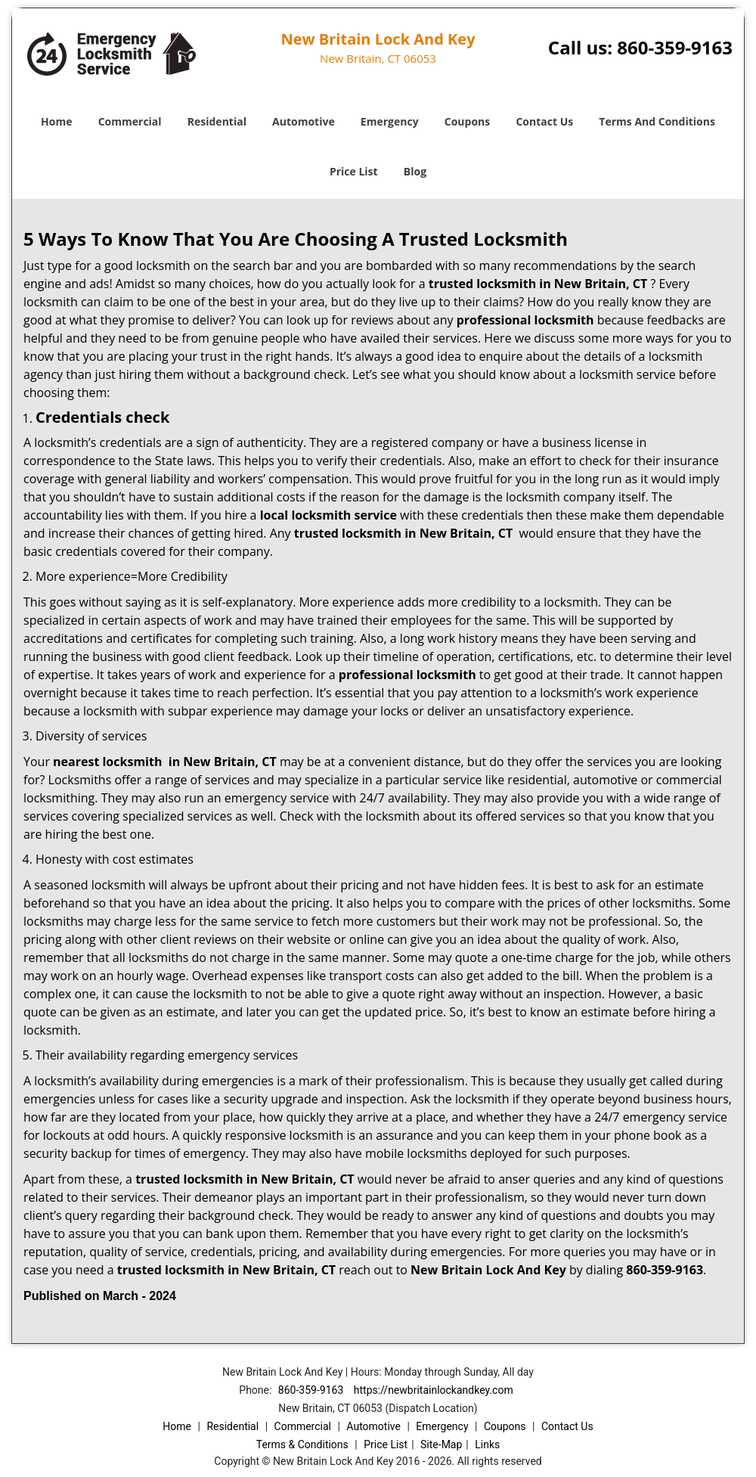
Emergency (390, 121)
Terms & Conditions (302, 1444)
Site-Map (441, 1444)
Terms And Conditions (657, 121)
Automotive (303, 121)
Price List (354, 171)
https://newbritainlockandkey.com (433, 1390)
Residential (216, 121)
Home (56, 121)
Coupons (467, 121)
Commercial (130, 121)
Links (487, 1444)
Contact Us (544, 121)
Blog (415, 171)
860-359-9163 (675, 47)
